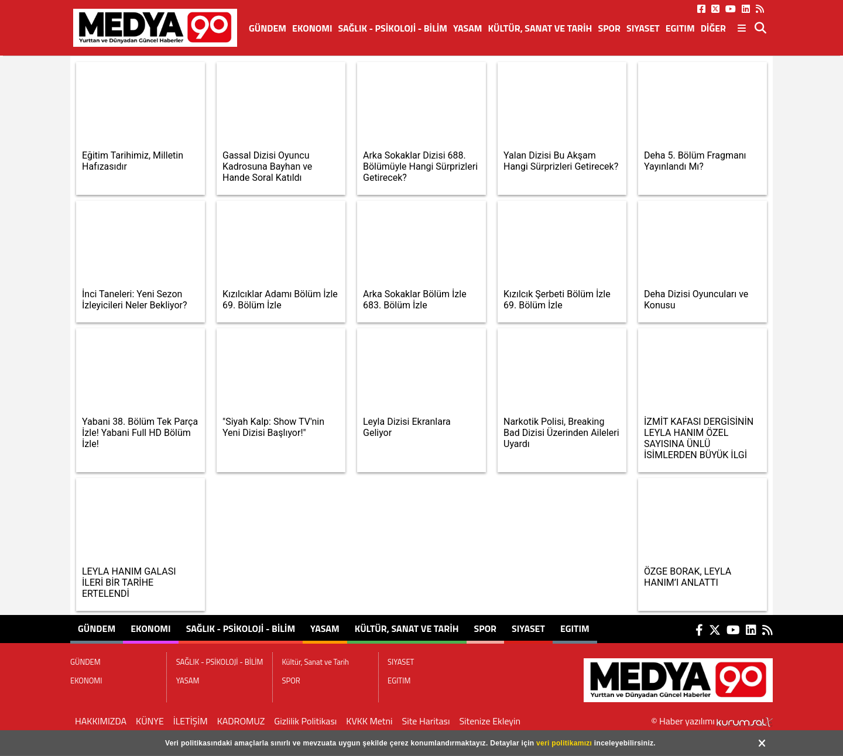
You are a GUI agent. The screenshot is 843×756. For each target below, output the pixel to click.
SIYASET (643, 28)
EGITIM (680, 28)
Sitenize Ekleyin (489, 721)
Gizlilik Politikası (305, 721)
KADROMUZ (241, 721)
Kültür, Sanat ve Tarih (540, 28)
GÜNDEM (267, 28)
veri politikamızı (564, 743)
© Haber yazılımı (712, 721)
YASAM (467, 28)
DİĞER (713, 28)
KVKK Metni (369, 721)
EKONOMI (312, 28)
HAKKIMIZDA (100, 721)
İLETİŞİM (190, 721)
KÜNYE (150, 721)
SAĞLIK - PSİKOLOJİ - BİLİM (392, 28)
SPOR (609, 28)
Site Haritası (426, 721)
